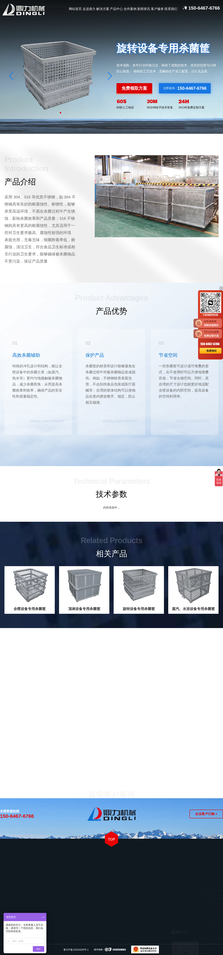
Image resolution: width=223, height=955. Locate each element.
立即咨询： (185, 88)
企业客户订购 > (206, 814)
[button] (109, 76)
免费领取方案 (134, 88)
